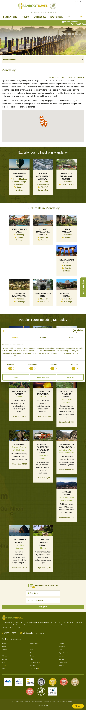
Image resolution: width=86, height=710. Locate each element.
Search (81, 17)
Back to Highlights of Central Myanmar (67, 78)
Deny (16, 377)
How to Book (56, 17)
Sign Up (43, 607)
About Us (36, 12)
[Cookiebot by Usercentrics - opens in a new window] (74, 331)
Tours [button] (25, 17)
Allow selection (43, 377)
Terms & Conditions (56, 701)
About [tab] (71, 337)
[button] (45, 124)
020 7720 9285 (79, 24)
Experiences (40, 17)
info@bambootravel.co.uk (75, 22)
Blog (44, 12)
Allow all (70, 377)
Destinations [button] (10, 17)
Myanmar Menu (10, 59)
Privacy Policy (69, 701)
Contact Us (53, 12)
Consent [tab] (15, 337)
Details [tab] (43, 337)
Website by (43, 705)
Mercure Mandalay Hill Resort (43, 232)
